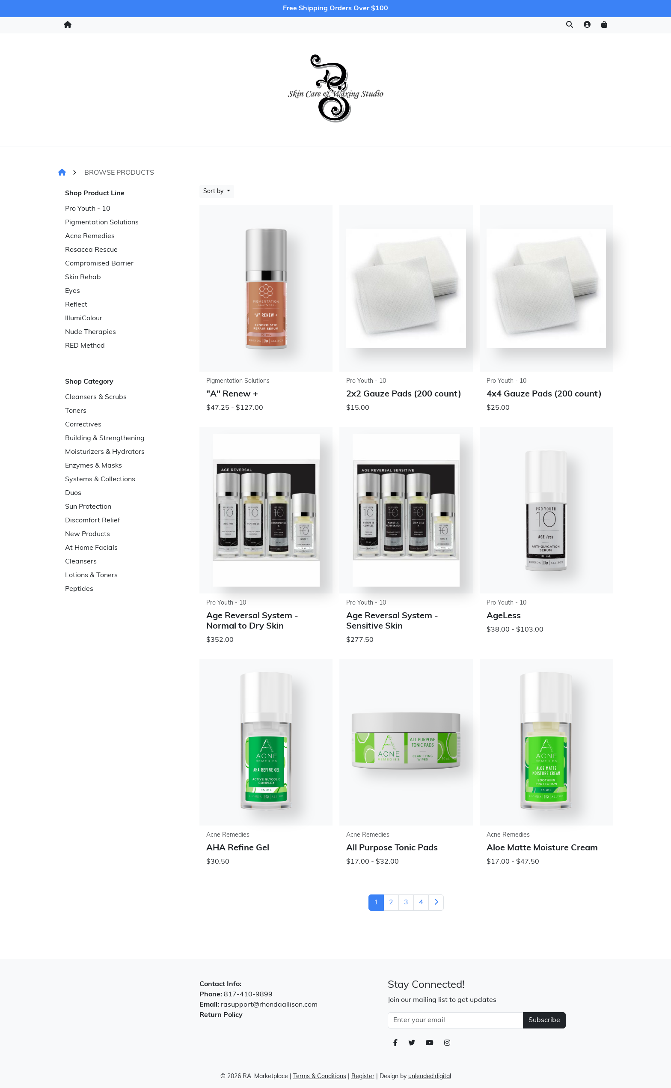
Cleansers (81, 561)
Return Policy (221, 1015)
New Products (87, 534)
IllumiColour (83, 318)
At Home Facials (91, 548)
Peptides (79, 589)
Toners (75, 411)
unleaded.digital (429, 1076)
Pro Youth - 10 (87, 209)
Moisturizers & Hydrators (105, 452)
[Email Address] (455, 1020)
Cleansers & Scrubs (96, 397)
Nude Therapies (90, 332)
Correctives (83, 424)
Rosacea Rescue (91, 250)
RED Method (85, 346)
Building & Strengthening (105, 438)
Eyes (72, 291)
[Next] (436, 902)
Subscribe (544, 1020)
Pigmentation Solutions (102, 222)
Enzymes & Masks (93, 465)
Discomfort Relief (92, 520)
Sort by (214, 191)
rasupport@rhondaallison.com (269, 1005)
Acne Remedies (90, 236)
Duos (73, 493)
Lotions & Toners (91, 575)
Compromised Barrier (99, 263)
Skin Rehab (83, 277)
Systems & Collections (100, 479)
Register (362, 1076)
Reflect (76, 304)
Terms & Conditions (319, 1076)
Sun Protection (88, 507)
